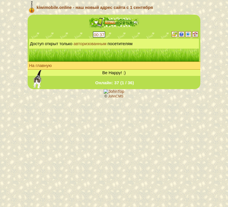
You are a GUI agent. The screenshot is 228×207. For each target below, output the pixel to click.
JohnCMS (116, 96)
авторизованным (90, 43)
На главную (40, 65)
